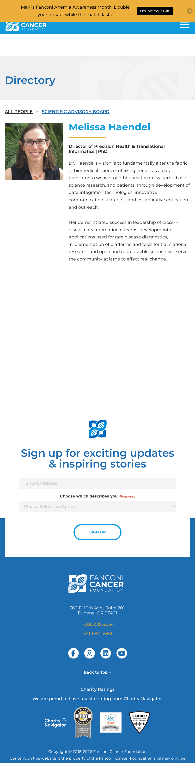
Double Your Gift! (155, 11)
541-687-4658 (97, 633)
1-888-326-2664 (97, 624)
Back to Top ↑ (97, 672)
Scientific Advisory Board (76, 111)
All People (19, 111)
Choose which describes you (97, 496)
